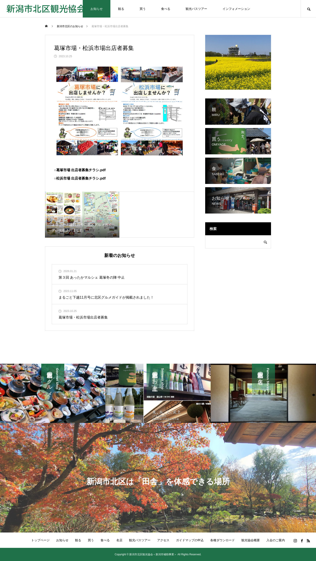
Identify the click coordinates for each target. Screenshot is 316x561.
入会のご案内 (275, 540)
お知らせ (96, 9)
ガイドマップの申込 (190, 540)
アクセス (163, 540)
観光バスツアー (196, 9)
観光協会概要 (250, 540)
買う (143, 9)
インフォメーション (236, 9)
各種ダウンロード (222, 540)
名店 (119, 540)
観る (121, 9)
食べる (165, 9)
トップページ (40, 540)
